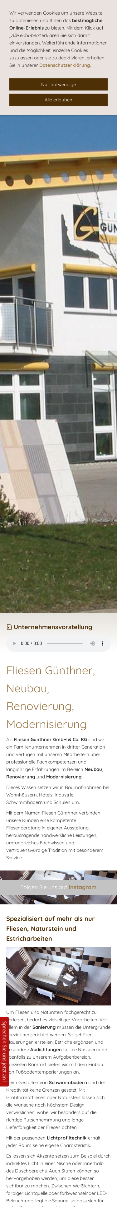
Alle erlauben (58, 100)
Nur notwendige (58, 84)
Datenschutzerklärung (64, 65)
